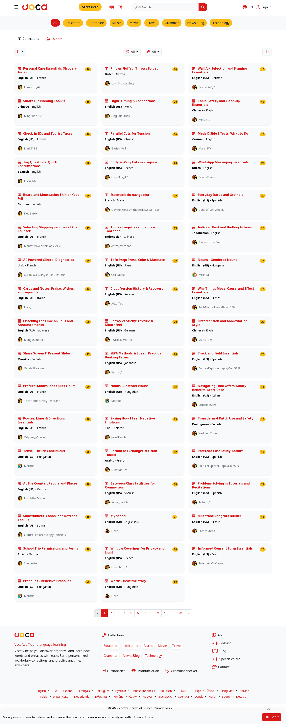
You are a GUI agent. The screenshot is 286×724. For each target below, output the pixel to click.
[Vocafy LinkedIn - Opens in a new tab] (26, 674)
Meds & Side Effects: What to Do (220, 133)
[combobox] (165, 7)
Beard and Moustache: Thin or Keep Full (49, 196)
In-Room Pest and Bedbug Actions (222, 227)
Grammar (111, 655)
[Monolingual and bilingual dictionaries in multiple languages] (118, 7)
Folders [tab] (54, 39)
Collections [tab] (28, 38)
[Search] (203, 7)
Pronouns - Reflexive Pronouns (44, 581)
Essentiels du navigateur (127, 195)
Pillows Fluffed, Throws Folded (131, 68)
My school (115, 516)
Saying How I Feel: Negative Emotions (130, 420)
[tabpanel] (143, 338)
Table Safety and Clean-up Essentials (216, 103)
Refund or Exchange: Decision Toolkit (131, 453)
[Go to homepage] (34, 7)
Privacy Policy (163, 708)
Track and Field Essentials (215, 353)
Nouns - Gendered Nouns (214, 260)
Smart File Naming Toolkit (41, 101)
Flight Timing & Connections (130, 101)
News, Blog (131, 655)
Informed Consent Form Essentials (222, 548)
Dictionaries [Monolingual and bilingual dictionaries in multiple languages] (113, 671)
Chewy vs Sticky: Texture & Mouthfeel (129, 323)
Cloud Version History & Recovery (134, 288)
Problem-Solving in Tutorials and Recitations (221, 485)
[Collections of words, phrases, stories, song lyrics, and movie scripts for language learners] (110, 7)
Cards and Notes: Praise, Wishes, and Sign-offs (46, 290)
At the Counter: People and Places (47, 483)
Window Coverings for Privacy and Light (135, 550)
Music (148, 646)
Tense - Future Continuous (41, 451)
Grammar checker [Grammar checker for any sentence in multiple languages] (181, 671)
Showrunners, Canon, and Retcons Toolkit (47, 518)
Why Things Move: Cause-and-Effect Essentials (223, 290)
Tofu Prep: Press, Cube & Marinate (135, 260)
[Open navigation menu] (16, 6)
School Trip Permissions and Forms (48, 548)
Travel (177, 646)
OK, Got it (272, 717)
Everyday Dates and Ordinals (217, 195)
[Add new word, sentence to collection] (90, 7)
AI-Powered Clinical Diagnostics (46, 260)
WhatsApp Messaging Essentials (220, 162)
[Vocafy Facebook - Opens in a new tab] (16, 674)
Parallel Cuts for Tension (127, 133)
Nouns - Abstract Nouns (126, 386)
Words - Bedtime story (125, 581)
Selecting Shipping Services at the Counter (48, 229)
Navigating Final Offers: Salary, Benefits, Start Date (219, 388)
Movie (162, 646)
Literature (131, 646)
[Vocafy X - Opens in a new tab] (21, 674)
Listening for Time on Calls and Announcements (45, 323)
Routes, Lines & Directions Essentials (41, 420)
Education (111, 646)
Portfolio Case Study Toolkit (217, 451)
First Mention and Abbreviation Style (220, 323)
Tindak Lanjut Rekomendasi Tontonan (130, 229)
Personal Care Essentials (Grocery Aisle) (47, 70)
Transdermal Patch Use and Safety (222, 418)
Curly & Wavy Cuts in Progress (131, 162)
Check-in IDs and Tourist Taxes (45, 133)
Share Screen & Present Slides (44, 353)
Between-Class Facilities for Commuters (130, 485)
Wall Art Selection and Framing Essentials (219, 70)
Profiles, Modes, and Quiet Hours (46, 386)
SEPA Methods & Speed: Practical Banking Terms (133, 355)
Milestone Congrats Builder (216, 516)
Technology (153, 655)
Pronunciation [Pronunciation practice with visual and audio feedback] (145, 671)
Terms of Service (141, 708)
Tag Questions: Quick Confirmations (37, 164)
